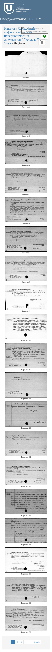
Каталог (9, 28)
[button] (42, 42)
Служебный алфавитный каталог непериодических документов (19, 34)
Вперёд (36, 642)
